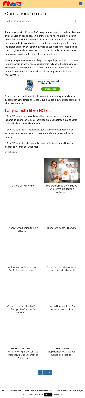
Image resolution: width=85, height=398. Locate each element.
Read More (57, 394)
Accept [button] (47, 394)
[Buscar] (75, 20)
